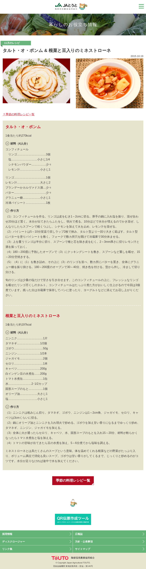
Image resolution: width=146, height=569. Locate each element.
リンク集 (7, 549)
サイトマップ (82, 549)
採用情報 (7, 534)
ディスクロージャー (13, 542)
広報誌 (79, 534)
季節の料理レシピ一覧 (20, 114)
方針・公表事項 (84, 542)
